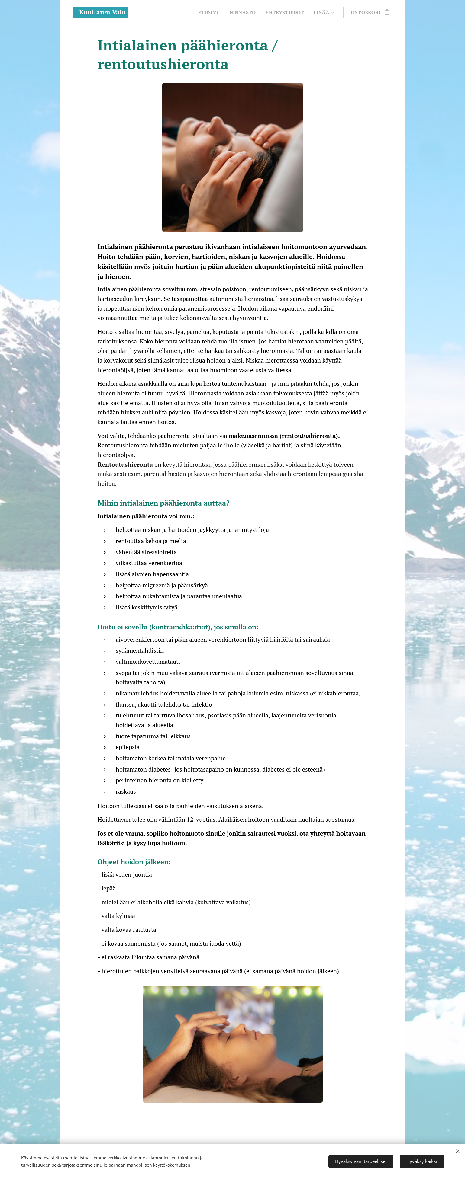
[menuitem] (206, 12)
